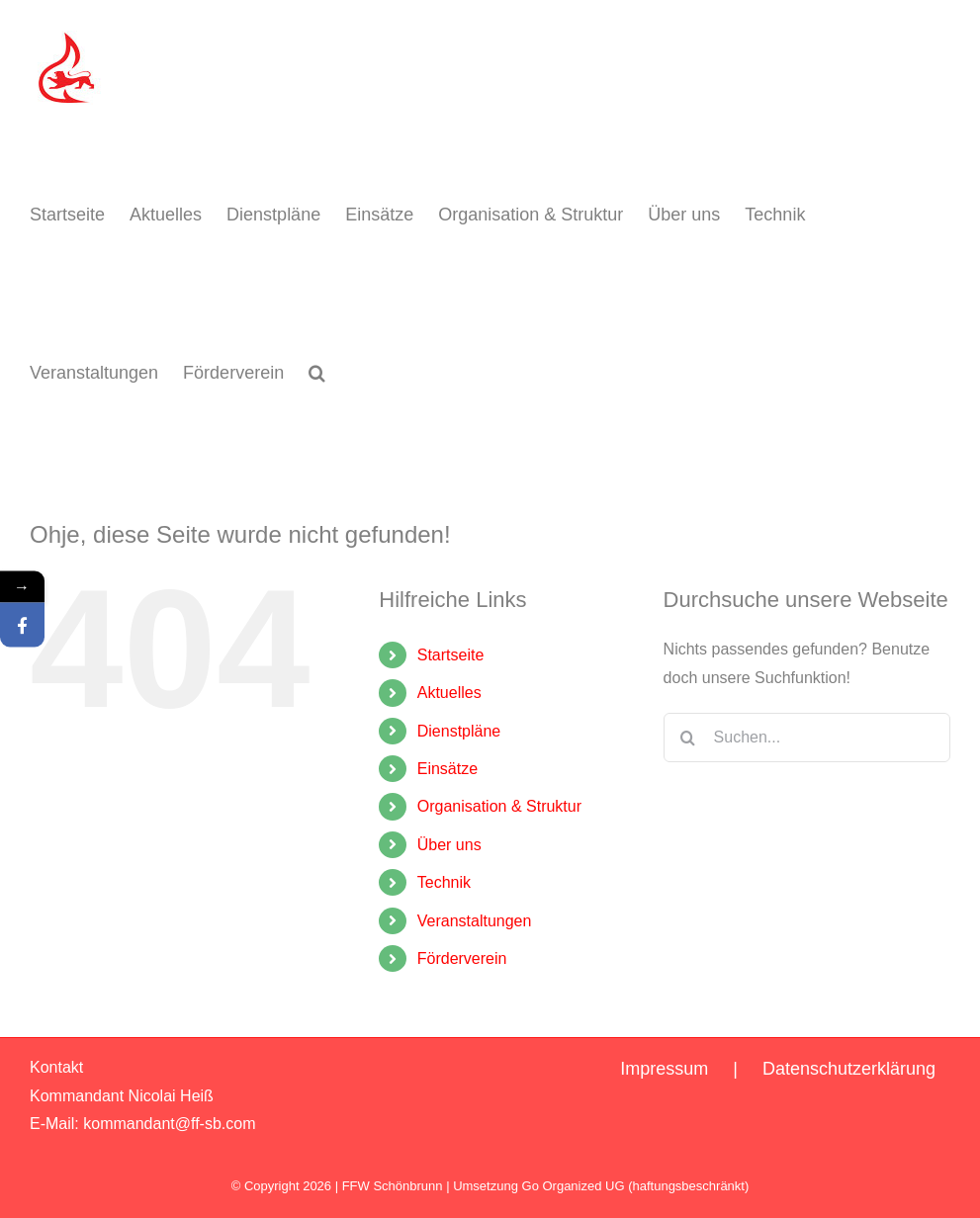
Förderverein (462, 958)
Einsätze (447, 768)
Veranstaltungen (474, 921)
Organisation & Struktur (499, 806)
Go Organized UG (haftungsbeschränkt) (636, 1185)
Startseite (451, 655)
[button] (317, 373)
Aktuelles (449, 692)
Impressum (664, 1069)
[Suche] (688, 737)
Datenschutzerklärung (848, 1069)
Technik (444, 882)
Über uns (449, 844)
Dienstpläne (459, 731)
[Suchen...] (807, 737)
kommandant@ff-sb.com (169, 1123)
